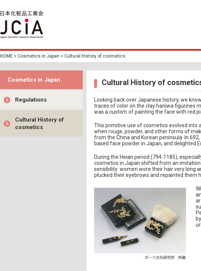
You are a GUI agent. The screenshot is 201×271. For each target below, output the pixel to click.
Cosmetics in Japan (38, 56)
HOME (6, 56)
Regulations (31, 99)
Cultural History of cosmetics (39, 123)
